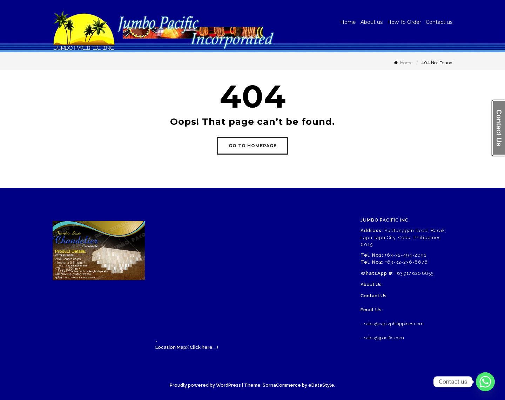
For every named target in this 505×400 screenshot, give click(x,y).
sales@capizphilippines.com (394, 323)
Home (348, 22)
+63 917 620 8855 (414, 273)
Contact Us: (374, 295)
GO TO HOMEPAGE (253, 145)
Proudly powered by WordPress (205, 385)
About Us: (372, 284)
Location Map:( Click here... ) (186, 347)
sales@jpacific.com (384, 337)
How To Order (404, 22)
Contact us (439, 22)
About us (372, 22)
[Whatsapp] (485, 381)
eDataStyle (321, 385)
